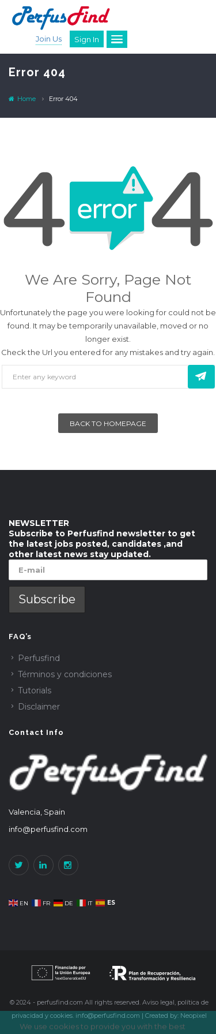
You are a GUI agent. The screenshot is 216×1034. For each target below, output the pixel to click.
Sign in (86, 39)
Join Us (49, 38)
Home (22, 99)
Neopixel (193, 1015)
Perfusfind (39, 658)
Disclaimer (39, 706)
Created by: (162, 1015)
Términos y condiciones (65, 674)
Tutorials (34, 690)
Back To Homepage (108, 423)
